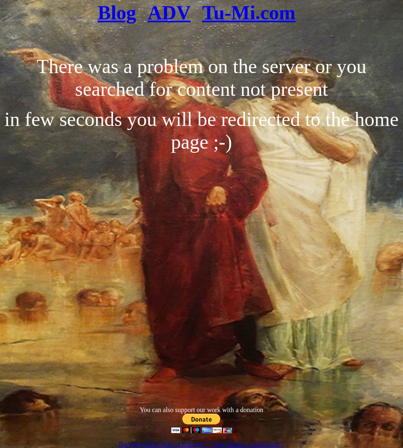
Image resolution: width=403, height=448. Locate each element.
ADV (169, 13)
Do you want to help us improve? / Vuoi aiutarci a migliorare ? (201, 444)
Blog (117, 13)
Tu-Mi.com (248, 13)
